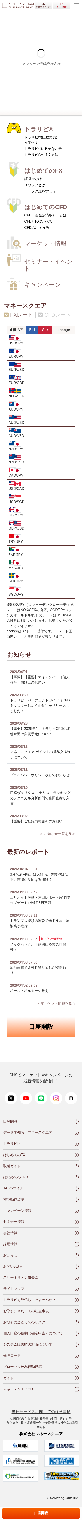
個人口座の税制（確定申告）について (33, 1333)
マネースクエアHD (18, 1389)
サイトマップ (13, 1289)
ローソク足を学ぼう (40, 191)
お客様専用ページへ (43, 5)
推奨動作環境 (13, 1199)
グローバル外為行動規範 (22, 1367)
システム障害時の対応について (27, 1344)
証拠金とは (33, 179)
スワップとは (34, 185)
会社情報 (10, 1233)
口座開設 (41, 1026)
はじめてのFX (43, 170)
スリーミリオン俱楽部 (20, 1277)
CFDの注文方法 (36, 227)
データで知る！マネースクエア (27, 1132)
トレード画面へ (61, 5)
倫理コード (12, 1355)
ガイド (8, 1378)
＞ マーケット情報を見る (55, 1003)
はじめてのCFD (45, 207)
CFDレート (54, 315)
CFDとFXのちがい (38, 221)
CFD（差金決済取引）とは (45, 215)
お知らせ (10, 1255)
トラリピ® (38, 129)
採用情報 (10, 1244)
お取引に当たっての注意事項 (26, 1311)
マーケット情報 (45, 243)
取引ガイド (12, 1166)
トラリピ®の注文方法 (41, 155)
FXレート (18, 315)
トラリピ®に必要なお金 (43, 149)
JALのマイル (13, 1188)
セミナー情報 (13, 1222)
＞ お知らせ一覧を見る (57, 834)
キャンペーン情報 (17, 1211)
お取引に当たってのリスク (24, 1322)
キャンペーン (42, 284)
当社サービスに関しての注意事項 (41, 1412)
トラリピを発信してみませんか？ (29, 1300)
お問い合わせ (13, 1266)
